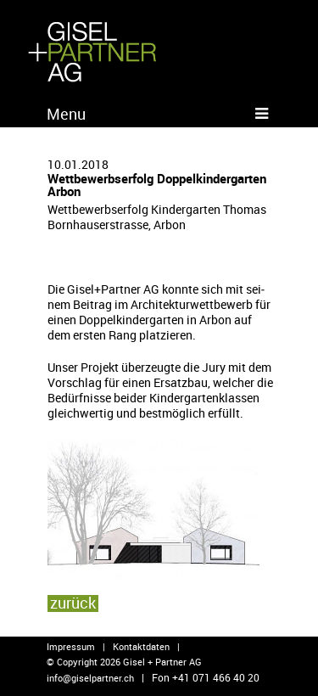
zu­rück (73, 602)
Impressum (71, 646)
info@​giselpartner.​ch (90, 677)
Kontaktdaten (141, 646)
